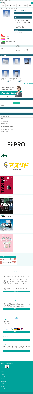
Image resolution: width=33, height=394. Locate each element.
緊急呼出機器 (13, 8)
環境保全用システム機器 (4, 131)
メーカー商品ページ (18, 32)
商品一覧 (2, 5)
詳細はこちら (16, 291)
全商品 (1, 8)
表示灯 (16, 8)
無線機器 (2, 118)
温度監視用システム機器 (4, 123)
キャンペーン (2, 134)
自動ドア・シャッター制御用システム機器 (7, 126)
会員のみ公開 (18, 50)
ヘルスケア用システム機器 (6, 8)
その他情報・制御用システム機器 (5, 133)
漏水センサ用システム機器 (4, 128)
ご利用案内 (13, 5)
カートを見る (25, 5)
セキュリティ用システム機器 (5, 116)
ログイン (30, 5)
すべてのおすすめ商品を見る (28, 83)
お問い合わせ (19, 5)
